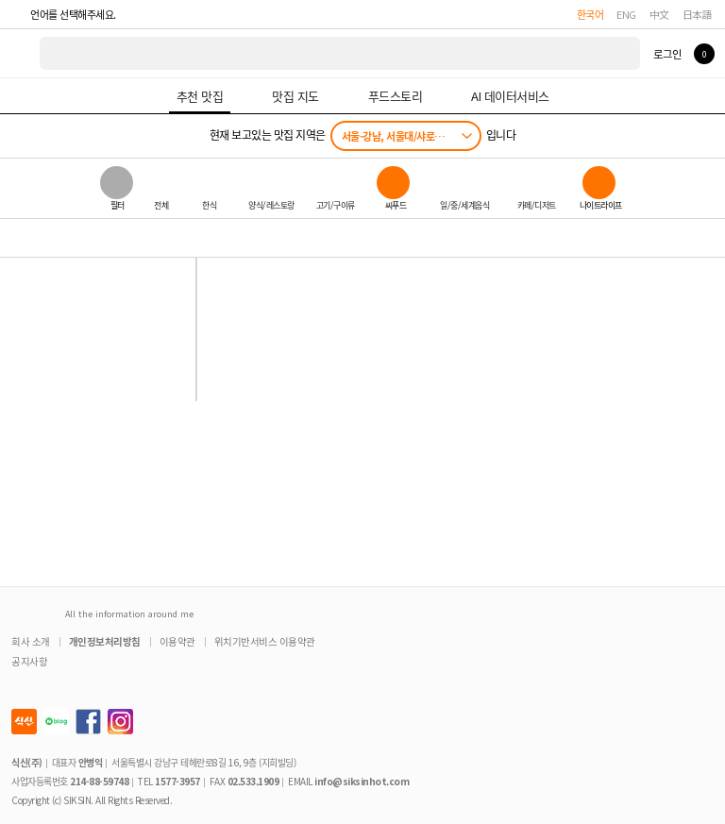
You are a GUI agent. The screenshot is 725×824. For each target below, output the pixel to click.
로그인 (667, 53)
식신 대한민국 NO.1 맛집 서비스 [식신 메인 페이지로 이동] (21, 53)
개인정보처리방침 (105, 641)
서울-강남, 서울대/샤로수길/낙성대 (411, 135)
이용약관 (177, 641)
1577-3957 (177, 781)
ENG (626, 14)
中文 (659, 14)
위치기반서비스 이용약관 (264, 641)
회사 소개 (30, 641)
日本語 (698, 14)
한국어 (590, 14)
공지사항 (29, 661)
